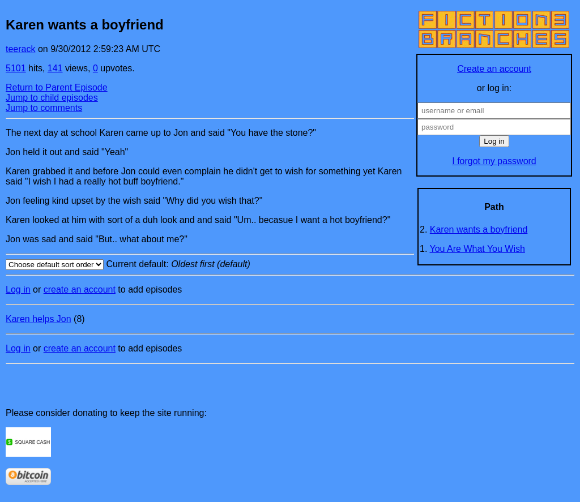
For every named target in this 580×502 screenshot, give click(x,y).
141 (55, 68)
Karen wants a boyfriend (479, 229)
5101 (16, 68)
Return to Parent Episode (57, 87)
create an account (80, 289)
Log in (18, 289)
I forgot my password (494, 161)
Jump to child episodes (52, 97)
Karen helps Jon (38, 319)
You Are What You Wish (477, 249)
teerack (20, 49)
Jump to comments (44, 108)
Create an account (494, 69)
